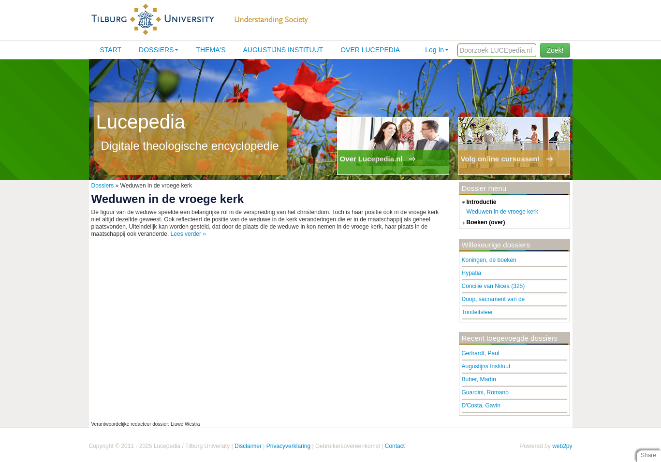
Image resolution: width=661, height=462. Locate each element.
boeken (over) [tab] (482, 223)
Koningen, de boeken (489, 260)
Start (111, 50)
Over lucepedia (370, 50)
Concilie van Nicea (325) (493, 286)
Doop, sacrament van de (493, 299)
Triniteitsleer (477, 312)
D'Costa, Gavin (481, 405)
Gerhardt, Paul (480, 353)
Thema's (210, 50)
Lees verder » (188, 234)
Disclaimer (248, 446)
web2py (562, 446)
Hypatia (472, 273)
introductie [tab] (478, 202)
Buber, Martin (479, 379)
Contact (395, 446)
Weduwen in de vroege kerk (503, 211)
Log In (437, 50)
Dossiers (158, 50)
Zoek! (554, 50)
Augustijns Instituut (283, 50)
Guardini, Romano (485, 392)
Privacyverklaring (288, 446)
